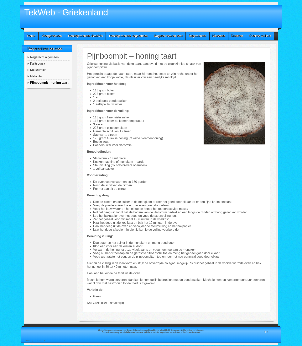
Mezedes (218, 36)
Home (31, 36)
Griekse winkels (260, 36)
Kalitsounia (37, 63)
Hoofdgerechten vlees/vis (85, 36)
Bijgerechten (197, 36)
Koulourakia (38, 70)
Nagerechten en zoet (168, 36)
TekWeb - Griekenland (66, 12)
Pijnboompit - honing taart (49, 82)
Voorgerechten (52, 36)
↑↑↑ (265, 331)
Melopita (36, 76)
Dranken (237, 36)
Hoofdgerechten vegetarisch (128, 36)
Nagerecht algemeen (44, 57)
